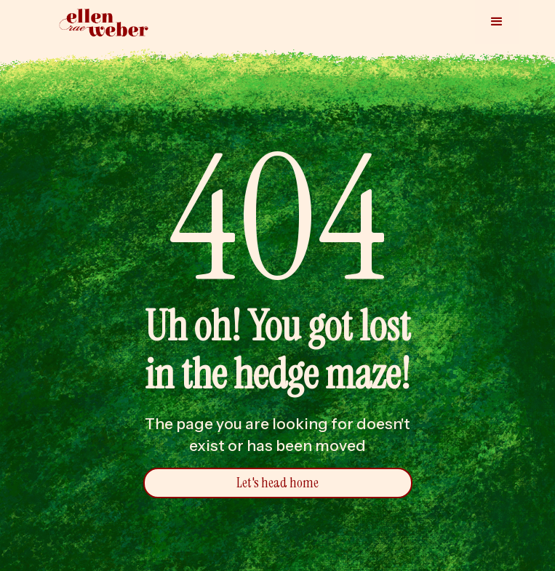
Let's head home (277, 483)
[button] (497, 22)
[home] (100, 23)
